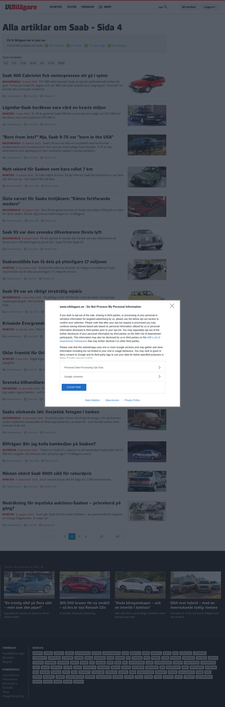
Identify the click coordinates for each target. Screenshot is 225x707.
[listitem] (112, 367)
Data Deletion (92, 400)
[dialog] (112, 353)
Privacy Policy (132, 400)
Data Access (112, 400)
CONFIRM (78, 387)
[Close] (173, 307)
